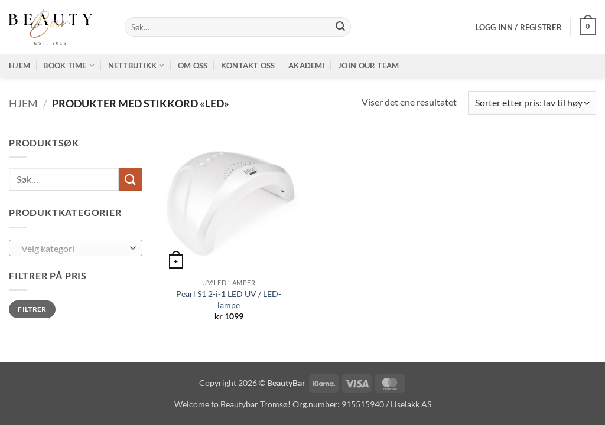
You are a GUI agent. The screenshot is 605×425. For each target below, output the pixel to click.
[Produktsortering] (532, 103)
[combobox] (75, 248)
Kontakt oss (248, 65)
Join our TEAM (368, 65)
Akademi (306, 65)
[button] (519, 27)
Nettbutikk (136, 65)
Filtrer (32, 309)
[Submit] (340, 27)
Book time (69, 65)
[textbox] (73, 248)
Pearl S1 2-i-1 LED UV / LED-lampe (228, 299)
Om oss (193, 65)
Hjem (19, 65)
